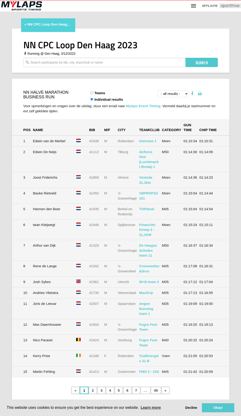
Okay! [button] (218, 408)
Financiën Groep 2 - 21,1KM (147, 230)
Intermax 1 (147, 141)
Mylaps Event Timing (143, 106)
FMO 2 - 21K (149, 372)
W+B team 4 (149, 282)
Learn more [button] (151, 408)
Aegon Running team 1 (146, 309)
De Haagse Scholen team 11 (148, 250)
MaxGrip (146, 293)
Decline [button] (191, 408)
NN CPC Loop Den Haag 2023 (49, 24)
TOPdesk (146, 209)
